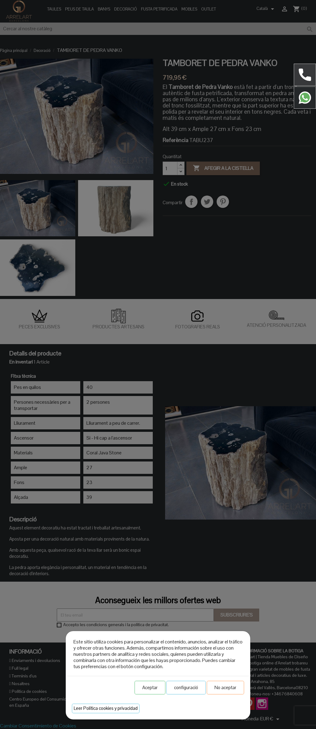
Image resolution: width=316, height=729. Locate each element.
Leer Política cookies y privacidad (106, 708)
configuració (186, 687)
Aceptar (150, 687)
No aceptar (225, 687)
